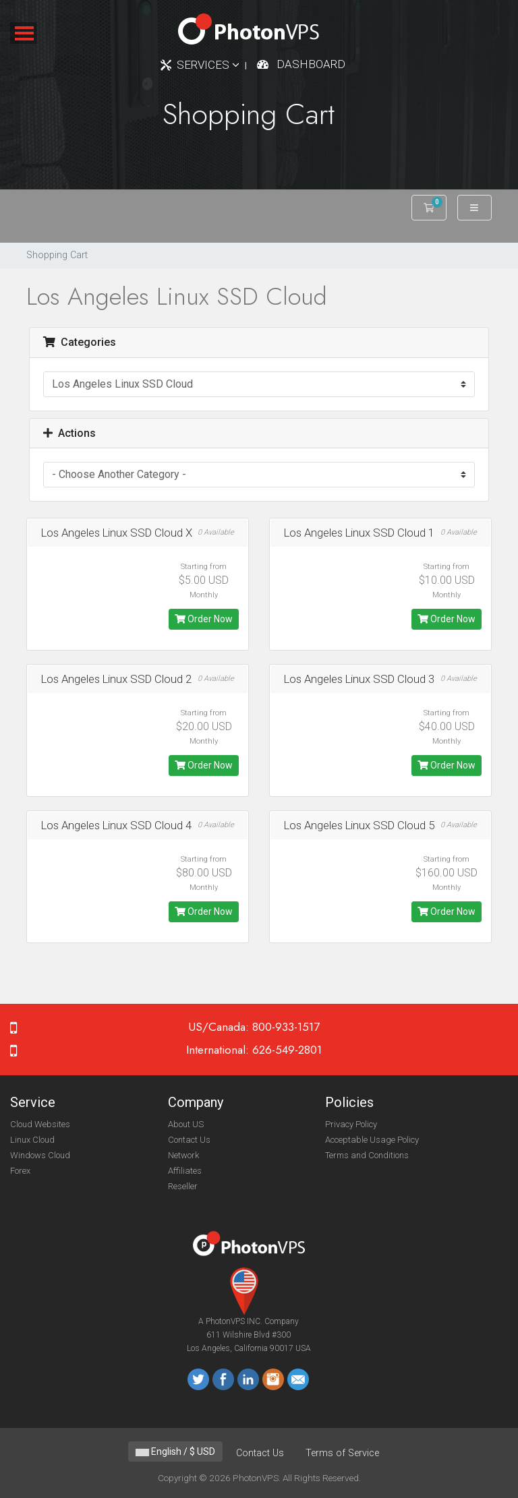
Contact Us (189, 1140)
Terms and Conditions (367, 1155)
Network (183, 1155)
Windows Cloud (40, 1155)
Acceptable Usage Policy (372, 1140)
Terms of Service (342, 1453)
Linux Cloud (32, 1140)
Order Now (204, 618)
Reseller (183, 1186)
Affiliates (185, 1171)
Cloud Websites (40, 1124)
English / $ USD (175, 1451)
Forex (20, 1171)
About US (186, 1124)
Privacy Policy (351, 1124)
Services (208, 64)
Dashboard (311, 64)
